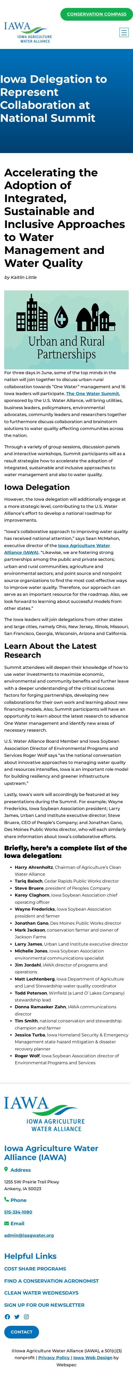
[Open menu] (124, 32)
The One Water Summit (92, 393)
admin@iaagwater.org (29, 1235)
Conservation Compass (96, 14)
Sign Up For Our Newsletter (44, 1305)
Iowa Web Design (92, 1357)
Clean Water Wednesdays (41, 1293)
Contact (21, 1332)
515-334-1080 (18, 1212)
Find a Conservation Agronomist (51, 1281)
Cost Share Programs (35, 1269)
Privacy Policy (54, 1357)
